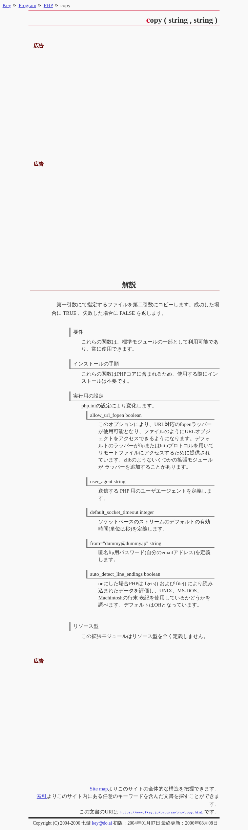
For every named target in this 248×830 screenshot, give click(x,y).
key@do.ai (102, 822)
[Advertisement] (124, 97)
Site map (99, 788)
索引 (42, 796)
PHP (48, 5)
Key (7, 5)
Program (27, 5)
